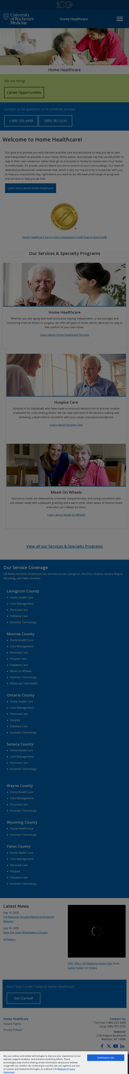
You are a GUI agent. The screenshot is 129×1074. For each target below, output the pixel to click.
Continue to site (105, 1057)
